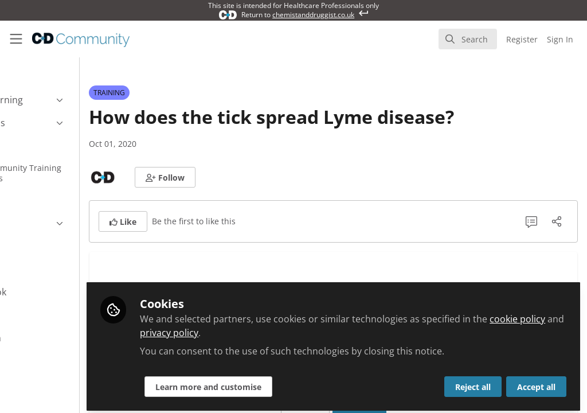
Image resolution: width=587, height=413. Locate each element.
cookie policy (235, 328)
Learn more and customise (275, 382)
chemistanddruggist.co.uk (313, 15)
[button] (232, 177)
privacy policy (313, 328)
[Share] (556, 221)
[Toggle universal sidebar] (16, 39)
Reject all (473, 382)
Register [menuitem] (522, 39)
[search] (468, 39)
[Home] (81, 39)
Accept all (536, 382)
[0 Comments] (531, 221)
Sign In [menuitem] (560, 39)
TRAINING (176, 93)
